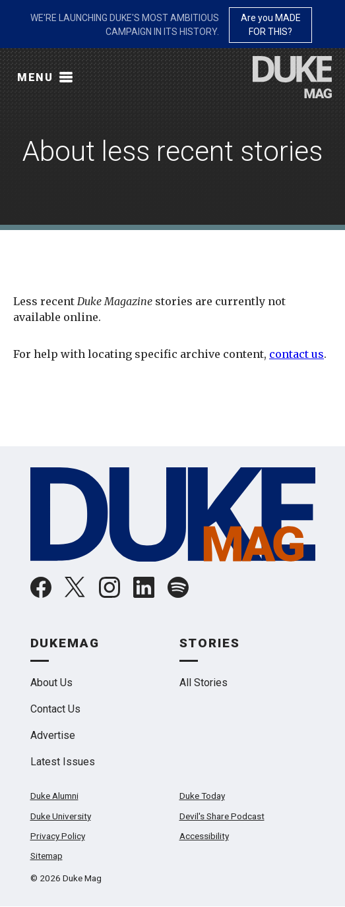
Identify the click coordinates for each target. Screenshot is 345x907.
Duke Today (202, 795)
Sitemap (46, 855)
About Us (51, 682)
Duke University (60, 816)
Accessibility (204, 836)
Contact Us (55, 709)
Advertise (52, 735)
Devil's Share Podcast (222, 816)
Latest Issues (62, 761)
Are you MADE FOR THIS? (271, 25)
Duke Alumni (54, 795)
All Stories (203, 682)
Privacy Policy (57, 836)
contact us (296, 354)
